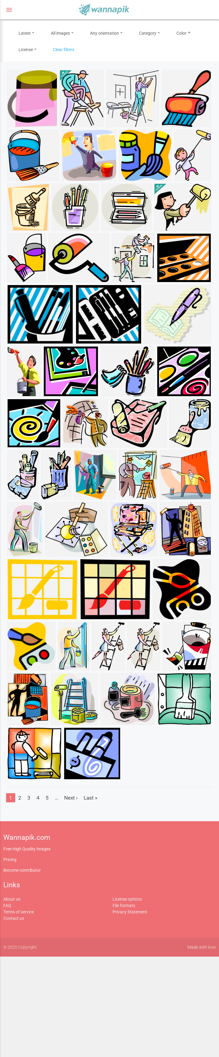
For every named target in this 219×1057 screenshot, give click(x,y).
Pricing (9, 859)
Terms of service (18, 911)
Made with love (201, 947)
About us (11, 899)
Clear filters (63, 49)
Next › (71, 798)
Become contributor (22, 870)
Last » (90, 798)
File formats (124, 905)
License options (127, 899)
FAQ (7, 905)
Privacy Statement (130, 911)
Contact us (13, 918)
